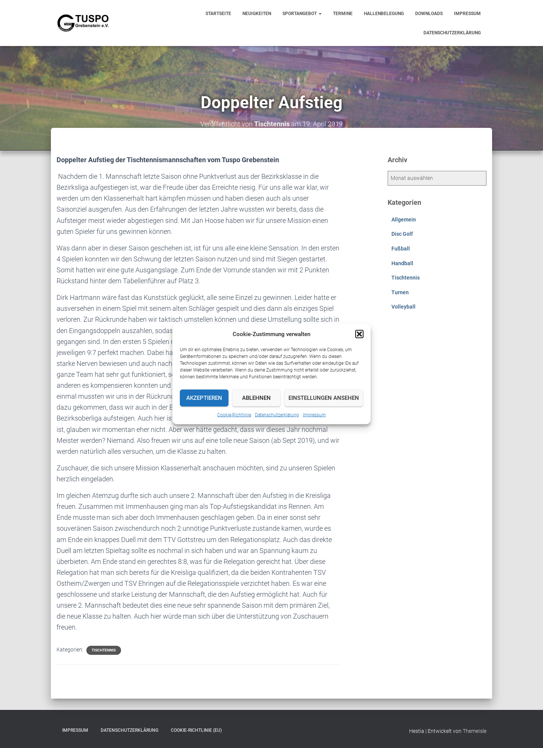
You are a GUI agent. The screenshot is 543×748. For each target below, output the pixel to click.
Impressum (314, 414)
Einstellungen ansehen (323, 398)
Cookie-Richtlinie (234, 414)
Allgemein (403, 220)
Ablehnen (256, 398)
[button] (359, 334)
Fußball (400, 249)
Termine (343, 13)
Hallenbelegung (384, 13)
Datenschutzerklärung (277, 414)
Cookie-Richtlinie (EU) (196, 730)
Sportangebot (302, 13)
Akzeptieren (204, 398)
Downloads (429, 13)
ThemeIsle (474, 731)
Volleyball (403, 307)
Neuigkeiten (256, 13)
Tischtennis (104, 650)
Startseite (218, 13)
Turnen (400, 292)
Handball (402, 263)
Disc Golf (402, 234)
